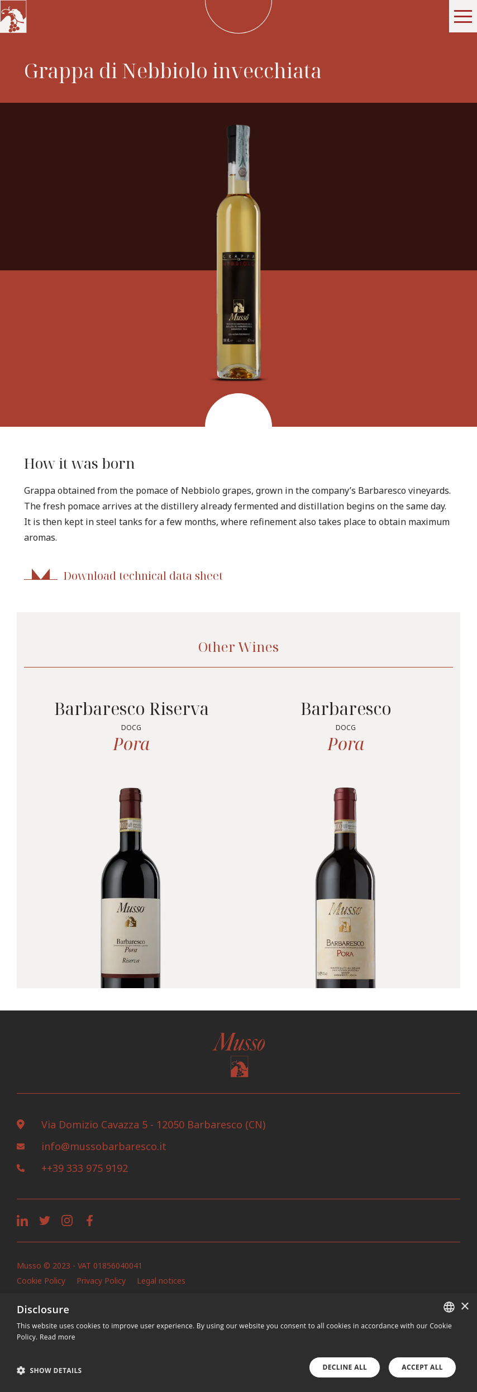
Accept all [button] (422, 1367)
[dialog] (238, 1342)
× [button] (464, 1307)
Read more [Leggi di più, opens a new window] (57, 1337)
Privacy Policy (101, 1280)
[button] (463, 16)
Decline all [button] (344, 1367)
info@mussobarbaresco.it (103, 1146)
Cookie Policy (41, 1280)
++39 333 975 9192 (84, 1168)
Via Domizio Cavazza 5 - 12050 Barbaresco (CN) (153, 1124)
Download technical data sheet (143, 575)
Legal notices (161, 1280)
